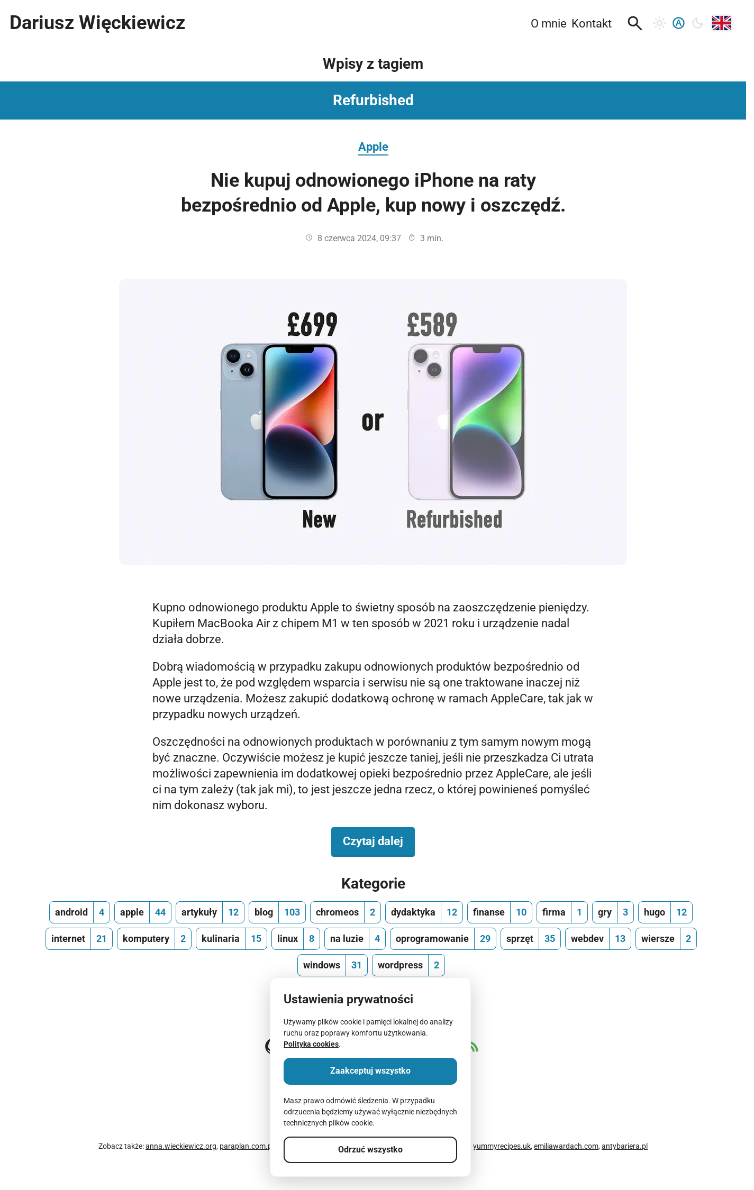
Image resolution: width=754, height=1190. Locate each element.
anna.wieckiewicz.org (181, 1146)
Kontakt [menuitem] (591, 23)
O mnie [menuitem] (549, 23)
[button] (634, 23)
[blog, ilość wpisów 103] (277, 912)
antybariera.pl (625, 1146)
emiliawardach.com (566, 1146)
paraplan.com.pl (247, 1146)
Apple (373, 146)
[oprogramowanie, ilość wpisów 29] (443, 939)
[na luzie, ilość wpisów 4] (355, 939)
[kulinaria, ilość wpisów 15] (231, 939)
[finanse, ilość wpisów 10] (499, 912)
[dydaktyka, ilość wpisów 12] (424, 912)
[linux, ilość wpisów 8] (295, 939)
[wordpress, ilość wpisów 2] (408, 965)
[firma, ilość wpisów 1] (562, 912)
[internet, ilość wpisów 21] (79, 939)
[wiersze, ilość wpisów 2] (666, 939)
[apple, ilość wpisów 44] (142, 912)
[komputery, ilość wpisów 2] (154, 939)
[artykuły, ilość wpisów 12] (210, 912)
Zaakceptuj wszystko (370, 1071)
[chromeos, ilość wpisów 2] (345, 912)
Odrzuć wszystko (370, 1150)
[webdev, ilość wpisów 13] (598, 939)
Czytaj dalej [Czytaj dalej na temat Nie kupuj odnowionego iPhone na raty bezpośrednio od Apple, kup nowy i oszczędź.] (379, 840)
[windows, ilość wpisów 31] (332, 965)
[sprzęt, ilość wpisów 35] (531, 939)
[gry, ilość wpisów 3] (613, 912)
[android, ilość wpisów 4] (79, 912)
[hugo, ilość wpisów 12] (665, 912)
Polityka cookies (311, 1044)
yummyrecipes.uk (502, 1146)
